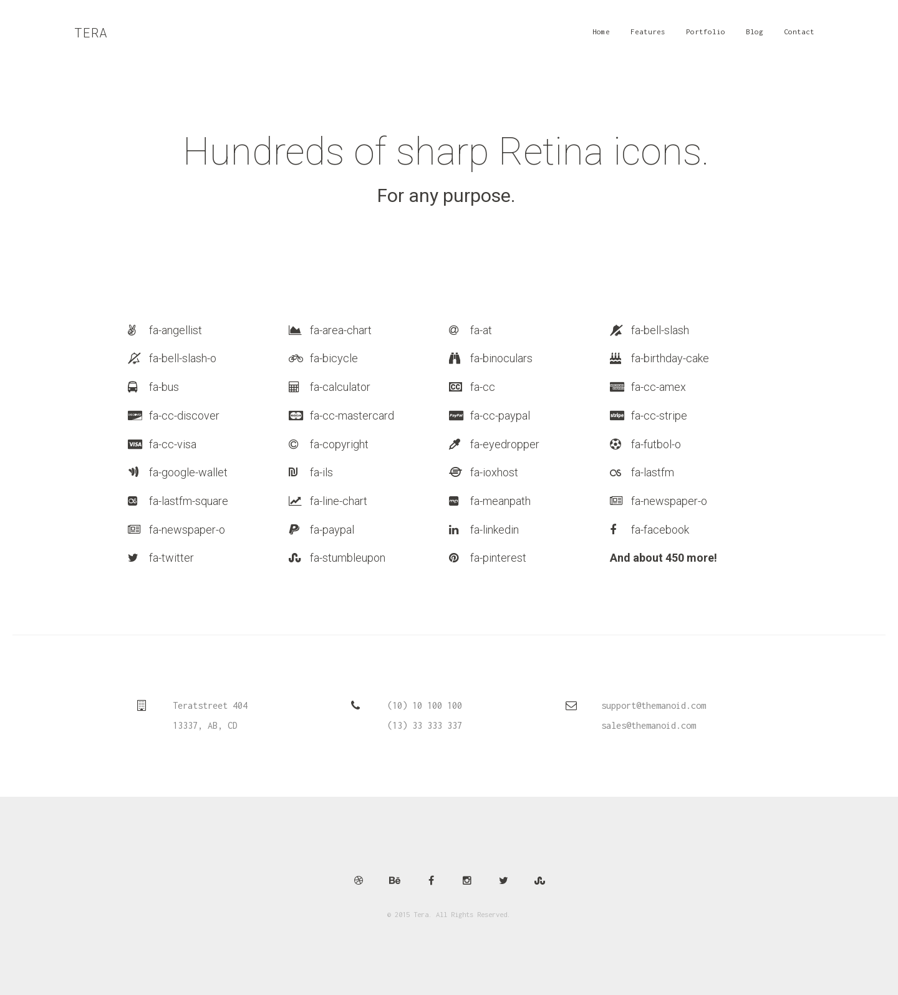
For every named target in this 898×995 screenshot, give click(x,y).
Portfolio (708, 36)
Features (650, 36)
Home (603, 36)
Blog (757, 36)
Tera (91, 33)
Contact (801, 36)
